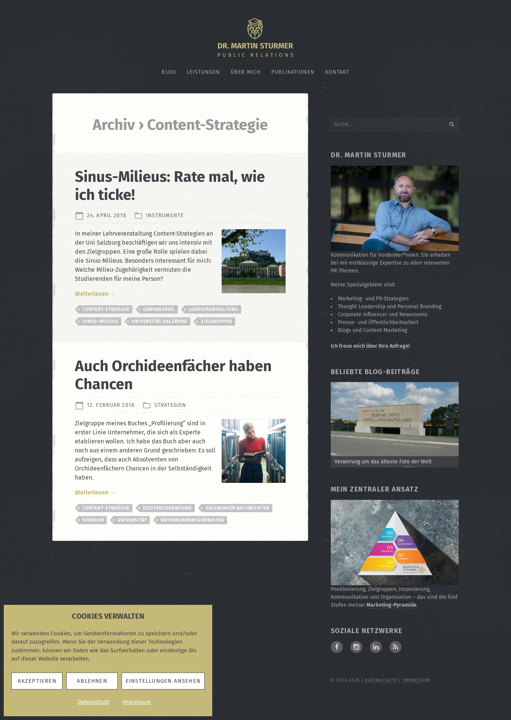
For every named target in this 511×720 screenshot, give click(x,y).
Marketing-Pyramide (392, 605)
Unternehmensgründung (192, 520)
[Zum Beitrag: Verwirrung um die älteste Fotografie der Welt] (395, 424)
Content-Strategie (105, 309)
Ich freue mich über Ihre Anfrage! (370, 346)
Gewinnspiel (159, 309)
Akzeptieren (37, 680)
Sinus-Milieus (100, 321)
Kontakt (337, 72)
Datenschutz (94, 702)
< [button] (339, 425)
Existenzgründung (167, 508)
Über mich (246, 72)
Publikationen (293, 72)
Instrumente (165, 215)
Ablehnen (92, 680)
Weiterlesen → (95, 293)
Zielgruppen (217, 321)
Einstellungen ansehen (163, 680)
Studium (93, 520)
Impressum (136, 702)
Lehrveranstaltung (213, 309)
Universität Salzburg (159, 321)
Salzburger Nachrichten (237, 508)
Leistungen (203, 72)
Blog (168, 72)
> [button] (450, 425)
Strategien (170, 405)
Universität (132, 520)
